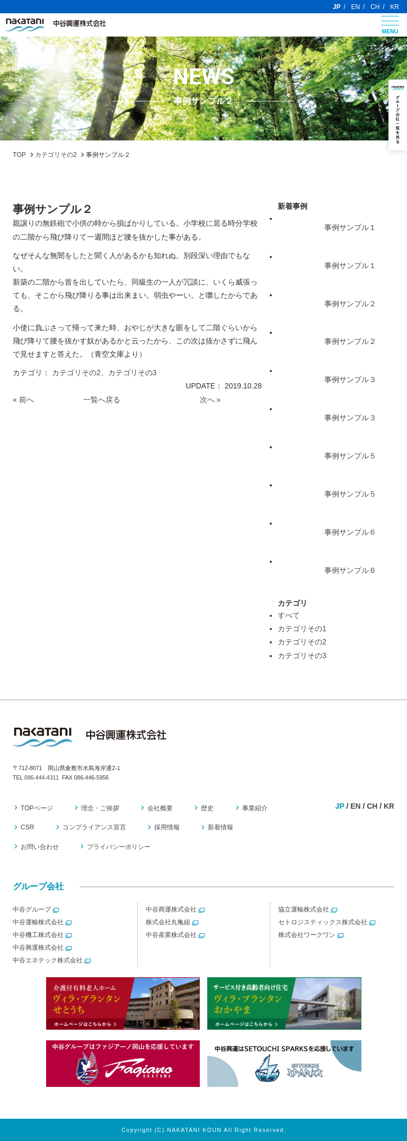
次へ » (210, 399)
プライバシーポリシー (118, 847)
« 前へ (23, 399)
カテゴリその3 (132, 372)
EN (355, 7)
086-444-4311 (41, 777)
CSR (27, 828)
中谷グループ (32, 909)
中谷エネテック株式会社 (48, 960)
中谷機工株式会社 (38, 935)
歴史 (205, 808)
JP (337, 7)
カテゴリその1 (302, 628)
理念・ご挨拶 (100, 808)
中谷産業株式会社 (171, 935)
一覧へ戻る (101, 399)
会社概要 (159, 808)
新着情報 (219, 828)
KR (394, 7)
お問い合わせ (40, 847)
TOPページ (37, 808)
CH (374, 7)
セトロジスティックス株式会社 (322, 922)
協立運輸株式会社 (303, 909)
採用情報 (166, 828)
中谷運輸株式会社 (38, 922)
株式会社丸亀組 (168, 922)
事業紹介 (252, 808)
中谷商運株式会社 (171, 909)
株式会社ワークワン (306, 935)
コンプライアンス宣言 (94, 828)
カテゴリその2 (76, 372)
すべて (289, 615)
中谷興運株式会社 (38, 947)
